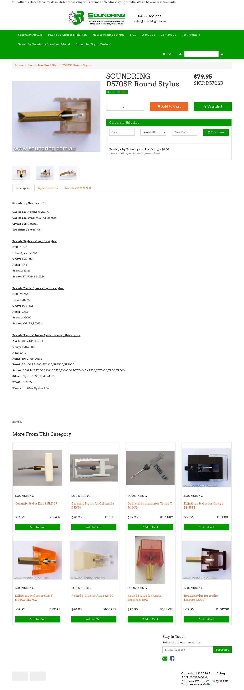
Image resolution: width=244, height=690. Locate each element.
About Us (148, 34)
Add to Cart (169, 106)
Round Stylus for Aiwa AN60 (92, 595)
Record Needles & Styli (43, 65)
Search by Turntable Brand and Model (44, 44)
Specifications (48, 188)
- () (168, 53)
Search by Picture (30, 34)
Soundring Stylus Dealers (93, 44)
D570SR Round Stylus (77, 65)
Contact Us (168, 34)
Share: (117, 91)
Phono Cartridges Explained (67, 34)
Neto (209, 684)
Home (19, 65)
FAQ (133, 34)
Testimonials (191, 34)
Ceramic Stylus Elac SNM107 (36, 503)
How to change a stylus (108, 34)
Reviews (77, 188)
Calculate (216, 132)
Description (23, 188)
